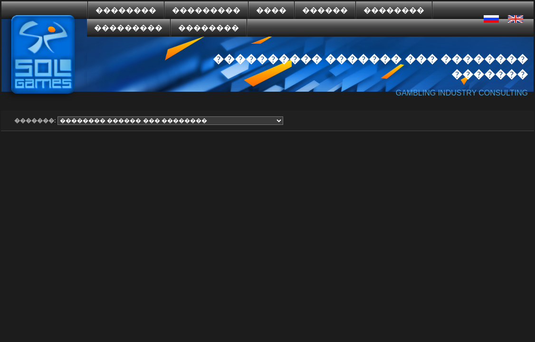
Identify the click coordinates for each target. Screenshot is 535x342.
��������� (206, 10)
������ (325, 10)
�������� (126, 10)
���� (271, 10)
